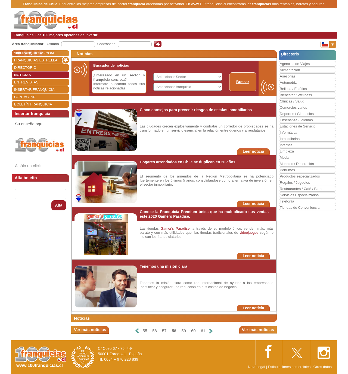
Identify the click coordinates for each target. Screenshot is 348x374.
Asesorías (288, 76)
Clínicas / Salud (292, 101)
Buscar (242, 82)
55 (145, 330)
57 (164, 330)
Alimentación (290, 70)
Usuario (53, 44)
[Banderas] (328, 44)
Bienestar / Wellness (296, 95)
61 (203, 330)
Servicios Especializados (299, 195)
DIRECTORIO (25, 68)
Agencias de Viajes (295, 64)
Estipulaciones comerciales (289, 367)
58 (174, 330)
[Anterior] (136, 331)
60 (193, 330)
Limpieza (287, 151)
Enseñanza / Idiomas (296, 120)
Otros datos (322, 367)
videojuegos (249, 232)
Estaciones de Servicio (298, 126)
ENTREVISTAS (26, 82)
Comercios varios (293, 107)
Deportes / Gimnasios (297, 114)
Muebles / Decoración (297, 164)
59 (183, 330)
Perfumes (287, 170)
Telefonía (287, 201)
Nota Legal (256, 367)
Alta (58, 205)
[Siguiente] (211, 331)
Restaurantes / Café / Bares (301, 189)
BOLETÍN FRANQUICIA (33, 104)
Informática (288, 132)
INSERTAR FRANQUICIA (34, 90)
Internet (286, 145)
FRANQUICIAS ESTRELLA (35, 60)
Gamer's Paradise (175, 228)
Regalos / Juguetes (295, 182)
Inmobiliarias (290, 139)
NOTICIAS (22, 75)
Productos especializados (300, 176)
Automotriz (288, 82)
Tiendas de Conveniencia (299, 207)
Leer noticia (253, 151)
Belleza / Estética (293, 89)
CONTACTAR (25, 97)
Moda (284, 157)
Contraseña (106, 44)
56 (154, 330)
